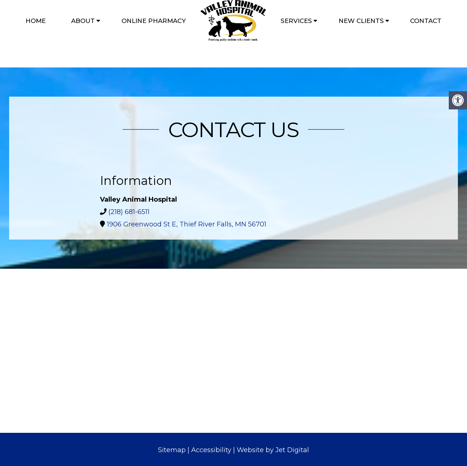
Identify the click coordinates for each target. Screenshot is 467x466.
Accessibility (211, 450)
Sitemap (172, 450)
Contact (425, 20)
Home (36, 20)
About (83, 20)
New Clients (361, 20)
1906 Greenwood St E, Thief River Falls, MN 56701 (186, 224)
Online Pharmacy (153, 20)
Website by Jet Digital (273, 450)
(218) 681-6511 (129, 212)
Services (296, 20)
